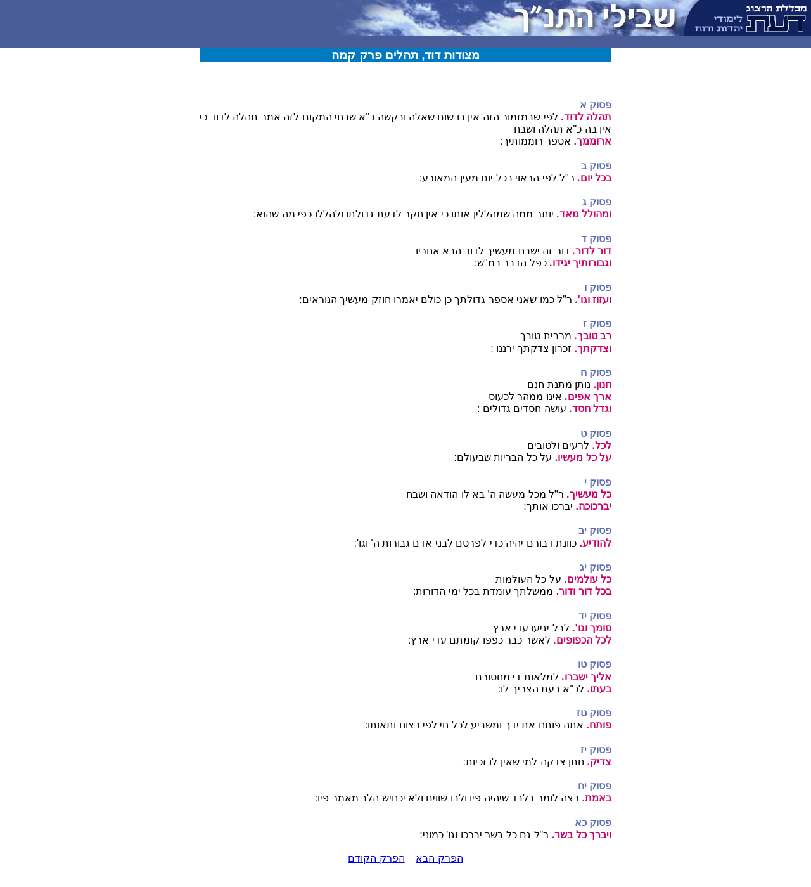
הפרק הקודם (376, 858)
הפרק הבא (439, 858)
